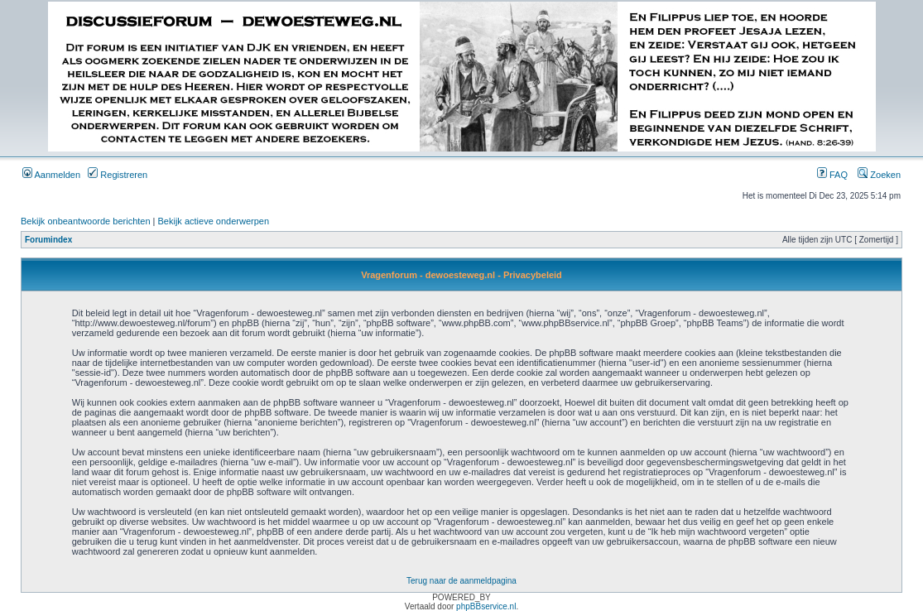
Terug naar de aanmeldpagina (461, 580)
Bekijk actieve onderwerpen (214, 221)
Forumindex (48, 239)
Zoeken (879, 175)
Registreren (117, 175)
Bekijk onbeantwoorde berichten (86, 221)
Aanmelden (51, 175)
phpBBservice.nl (486, 606)
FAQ (832, 175)
